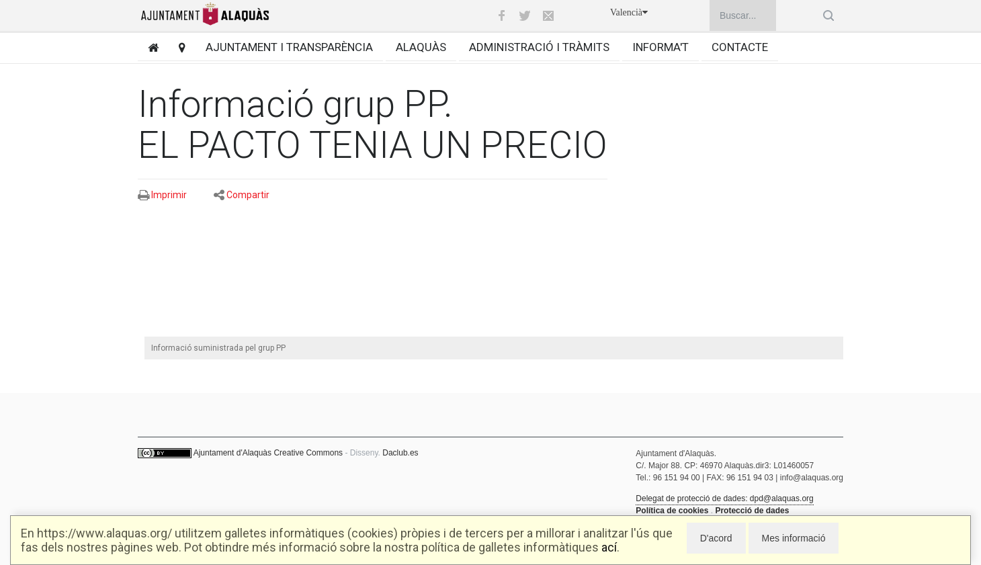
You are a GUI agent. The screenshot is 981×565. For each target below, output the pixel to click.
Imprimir (169, 194)
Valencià (629, 12)
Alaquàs (421, 47)
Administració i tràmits (539, 47)
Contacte (740, 47)
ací (609, 547)
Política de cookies (672, 510)
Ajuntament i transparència (289, 47)
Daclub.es (400, 453)
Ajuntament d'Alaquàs (232, 453)
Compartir (247, 194)
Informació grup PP (290, 104)
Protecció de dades (752, 510)
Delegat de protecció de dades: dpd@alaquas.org (724, 498)
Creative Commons (308, 453)
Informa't (660, 47)
